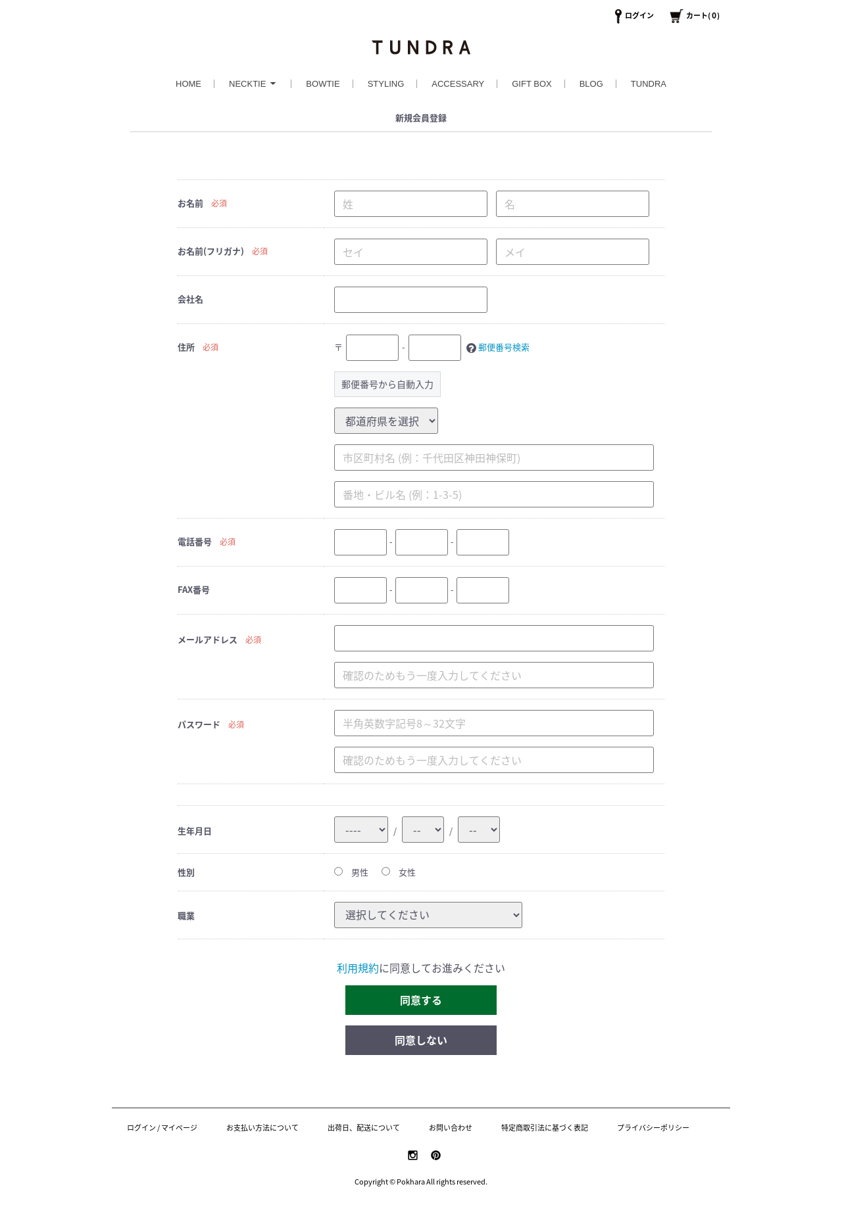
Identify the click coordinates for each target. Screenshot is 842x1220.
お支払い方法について (262, 1127)
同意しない (421, 1040)
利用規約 (358, 967)
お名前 (190, 203)
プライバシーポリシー (653, 1127)
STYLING (386, 84)
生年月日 (195, 830)
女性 (399, 872)
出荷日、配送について (364, 1127)
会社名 (190, 299)
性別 (186, 872)
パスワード (199, 724)
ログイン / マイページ (162, 1127)
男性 (351, 872)
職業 (186, 915)
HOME (188, 84)
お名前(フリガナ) (211, 251)
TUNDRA (648, 84)
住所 (186, 346)
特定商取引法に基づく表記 (544, 1127)
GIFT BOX (531, 84)
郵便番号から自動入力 (387, 383)
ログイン (639, 15)
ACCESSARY (458, 84)
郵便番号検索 (504, 346)
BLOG (591, 84)
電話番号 (195, 541)
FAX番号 (194, 589)
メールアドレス (207, 639)
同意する (421, 1000)
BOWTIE (322, 84)
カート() (703, 15)
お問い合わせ (450, 1127)
